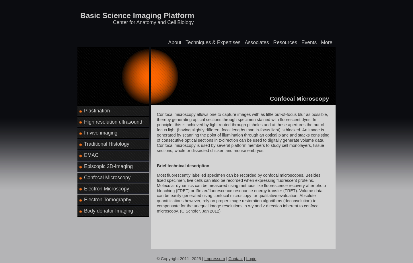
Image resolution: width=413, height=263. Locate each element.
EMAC (91, 155)
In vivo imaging (101, 133)
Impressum (214, 258)
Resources (285, 42)
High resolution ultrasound (113, 122)
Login (251, 258)
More (326, 42)
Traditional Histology (106, 144)
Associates (257, 42)
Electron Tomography (107, 199)
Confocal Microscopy (107, 177)
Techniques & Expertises (213, 42)
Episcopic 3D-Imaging (108, 166)
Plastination (97, 111)
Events (309, 42)
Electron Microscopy (106, 189)
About (175, 42)
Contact (235, 258)
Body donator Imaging (108, 211)
